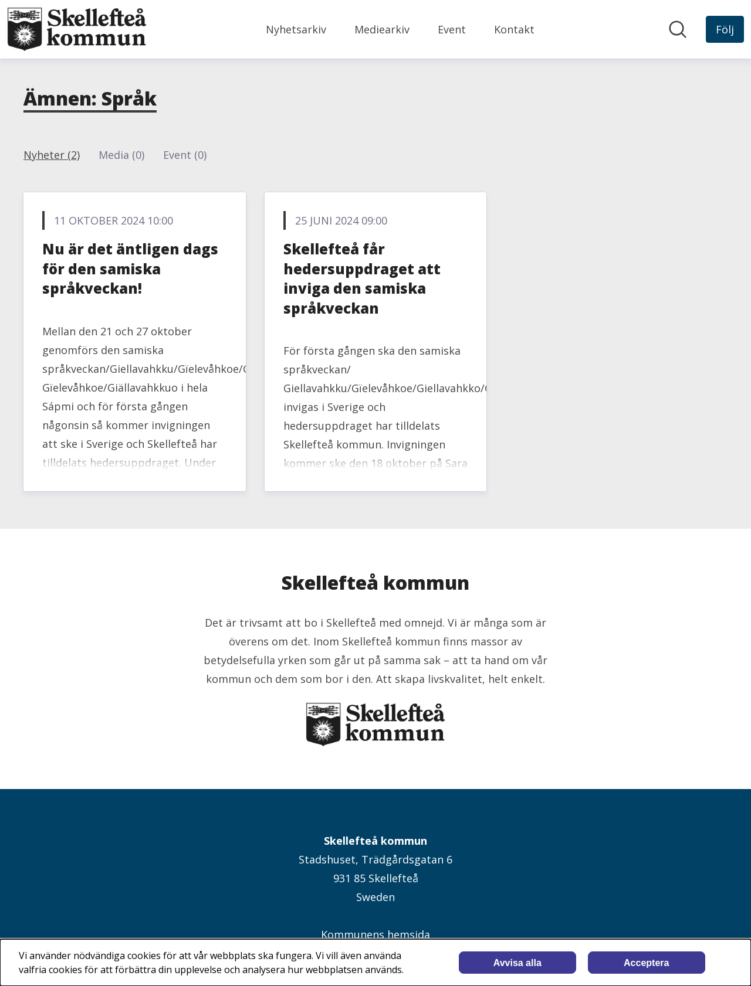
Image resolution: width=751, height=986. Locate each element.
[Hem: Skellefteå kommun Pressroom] (77, 29)
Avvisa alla (517, 963)
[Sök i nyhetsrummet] (677, 29)
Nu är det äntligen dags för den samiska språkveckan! (130, 268)
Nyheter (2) (51, 155)
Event (452, 29)
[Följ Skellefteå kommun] (725, 29)
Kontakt (514, 29)
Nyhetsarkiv (296, 29)
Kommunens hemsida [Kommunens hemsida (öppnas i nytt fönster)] (375, 934)
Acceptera (646, 963)
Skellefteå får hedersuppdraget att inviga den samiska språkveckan (362, 278)
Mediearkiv (382, 29)
